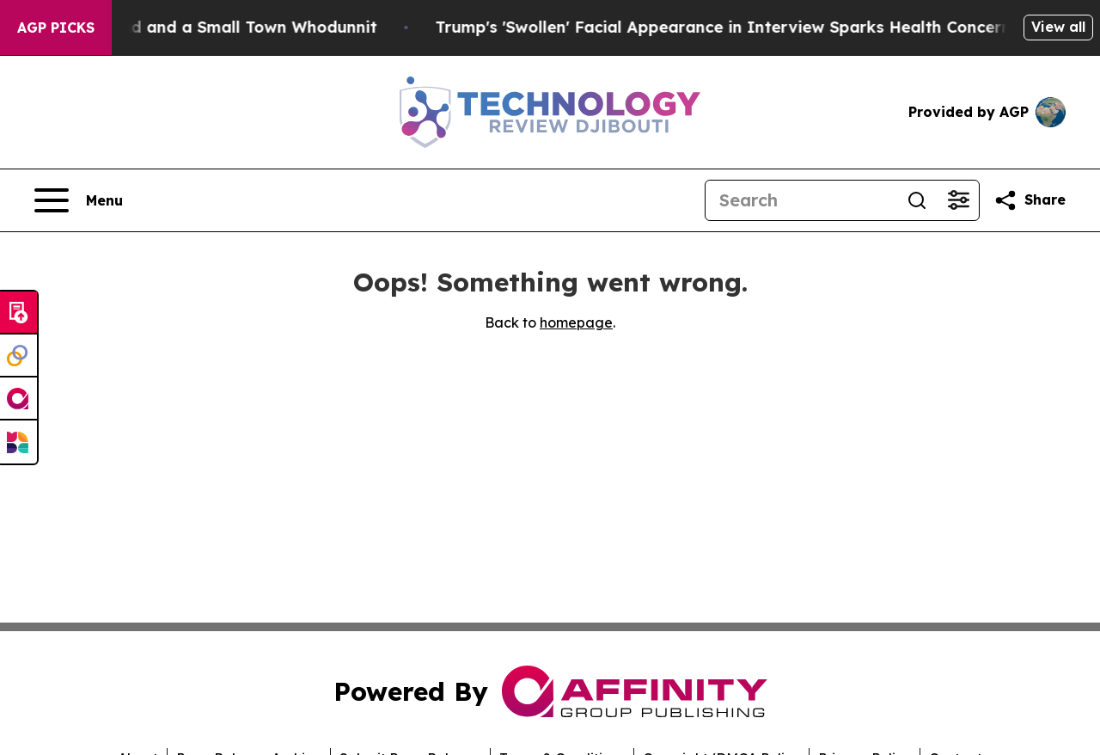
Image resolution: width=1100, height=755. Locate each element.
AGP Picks (56, 27)
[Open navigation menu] (78, 200)
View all (1058, 26)
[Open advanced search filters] (958, 200)
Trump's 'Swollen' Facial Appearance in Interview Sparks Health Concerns (746, 27)
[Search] (801, 200)
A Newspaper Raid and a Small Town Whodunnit (204, 27)
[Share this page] (1029, 200)
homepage (576, 322)
